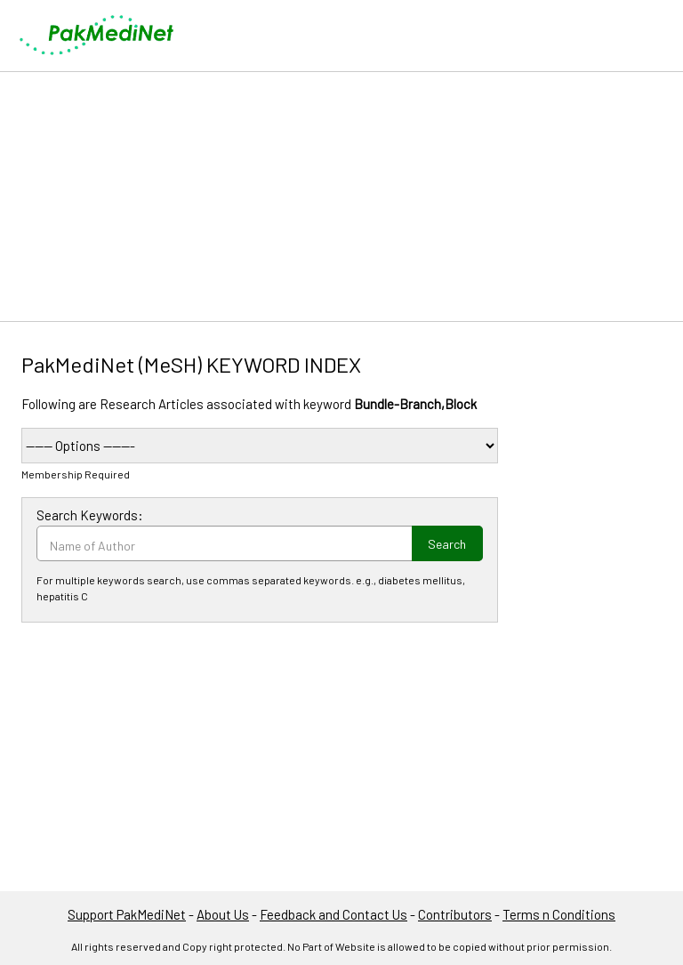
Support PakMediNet (127, 914)
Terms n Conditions (558, 914)
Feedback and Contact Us (333, 914)
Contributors (455, 914)
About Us (223, 914)
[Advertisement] (341, 196)
